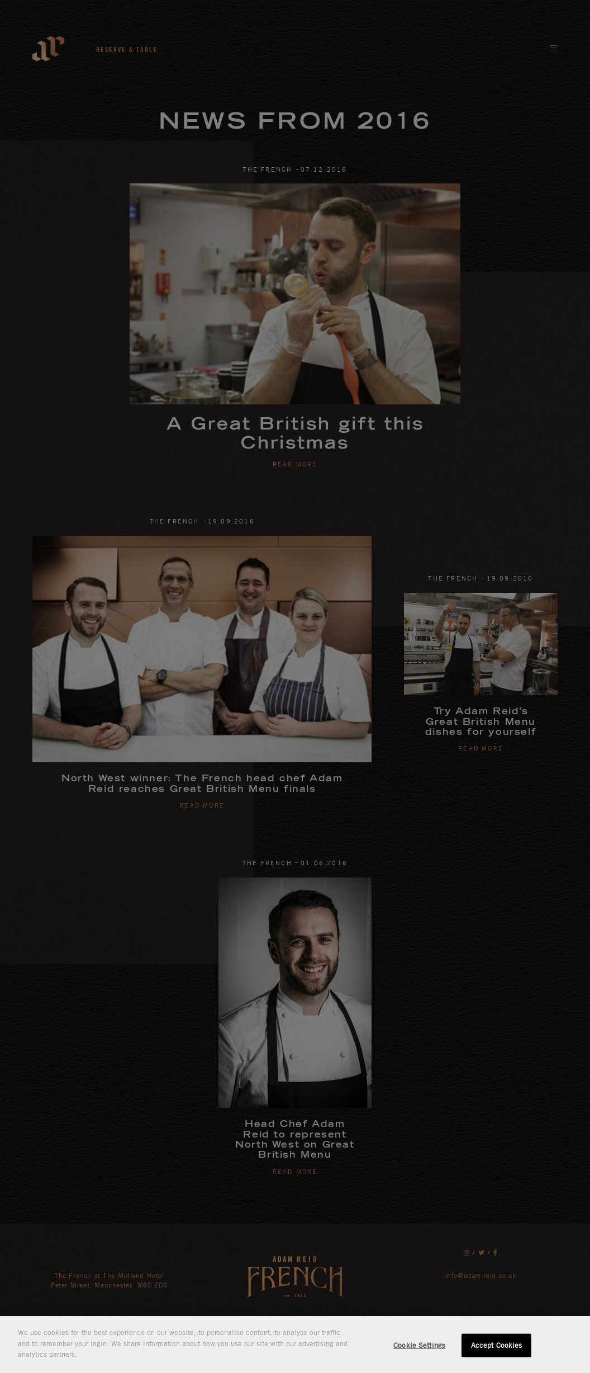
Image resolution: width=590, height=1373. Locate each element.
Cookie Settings (419, 1345)
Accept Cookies (496, 1345)
